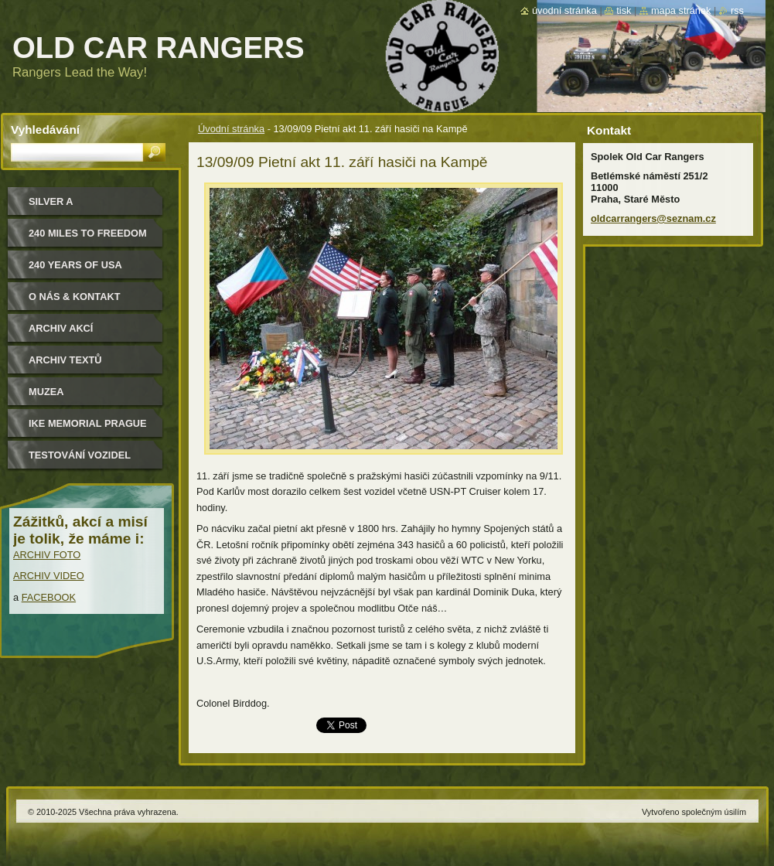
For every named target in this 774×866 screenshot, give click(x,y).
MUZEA (46, 391)
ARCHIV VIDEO (48, 575)
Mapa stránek (681, 10)
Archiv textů (65, 360)
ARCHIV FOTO (46, 555)
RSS (737, 10)
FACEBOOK (49, 597)
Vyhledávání (45, 129)
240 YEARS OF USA (75, 265)
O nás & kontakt (74, 296)
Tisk (623, 10)
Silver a (51, 201)
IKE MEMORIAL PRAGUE (88, 423)
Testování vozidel (80, 455)
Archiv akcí (61, 328)
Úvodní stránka (231, 129)
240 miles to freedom (88, 233)
